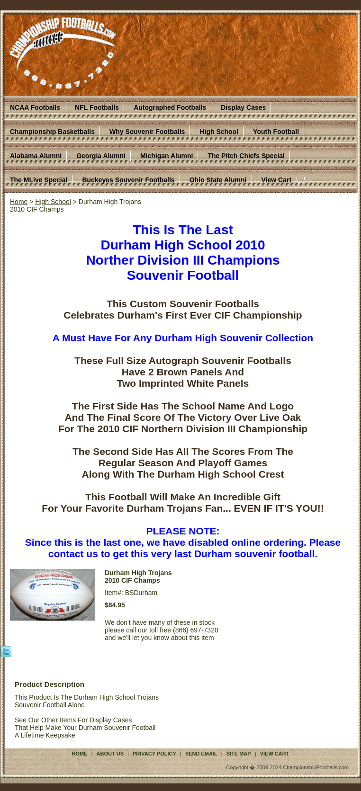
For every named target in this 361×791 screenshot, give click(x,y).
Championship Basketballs (52, 131)
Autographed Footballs (170, 107)
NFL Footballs (97, 107)
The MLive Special (38, 180)
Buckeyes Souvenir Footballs (128, 180)
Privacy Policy (154, 753)
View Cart (277, 180)
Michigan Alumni (166, 156)
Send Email (201, 753)
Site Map (238, 753)
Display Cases (243, 107)
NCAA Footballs (35, 107)
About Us (110, 753)
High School (218, 131)
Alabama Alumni (36, 156)
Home (18, 201)
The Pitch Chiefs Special (246, 156)
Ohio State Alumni (218, 180)
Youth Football (276, 131)
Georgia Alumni (101, 156)
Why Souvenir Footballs (147, 131)
